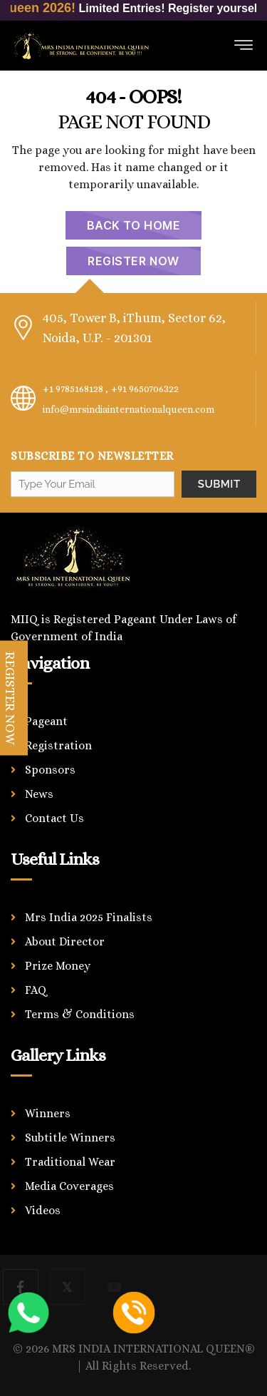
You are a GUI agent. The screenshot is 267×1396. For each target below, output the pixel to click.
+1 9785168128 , (75, 388)
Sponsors (50, 769)
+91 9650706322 (145, 388)
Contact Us (54, 818)
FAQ (36, 990)
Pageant (46, 721)
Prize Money (57, 965)
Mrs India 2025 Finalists (88, 917)
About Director (65, 941)
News (39, 794)
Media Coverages (69, 1186)
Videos (43, 1210)
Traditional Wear (70, 1162)
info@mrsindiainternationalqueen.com (128, 409)
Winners (47, 1113)
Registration (58, 745)
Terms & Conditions (80, 1014)
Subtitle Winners (70, 1137)
